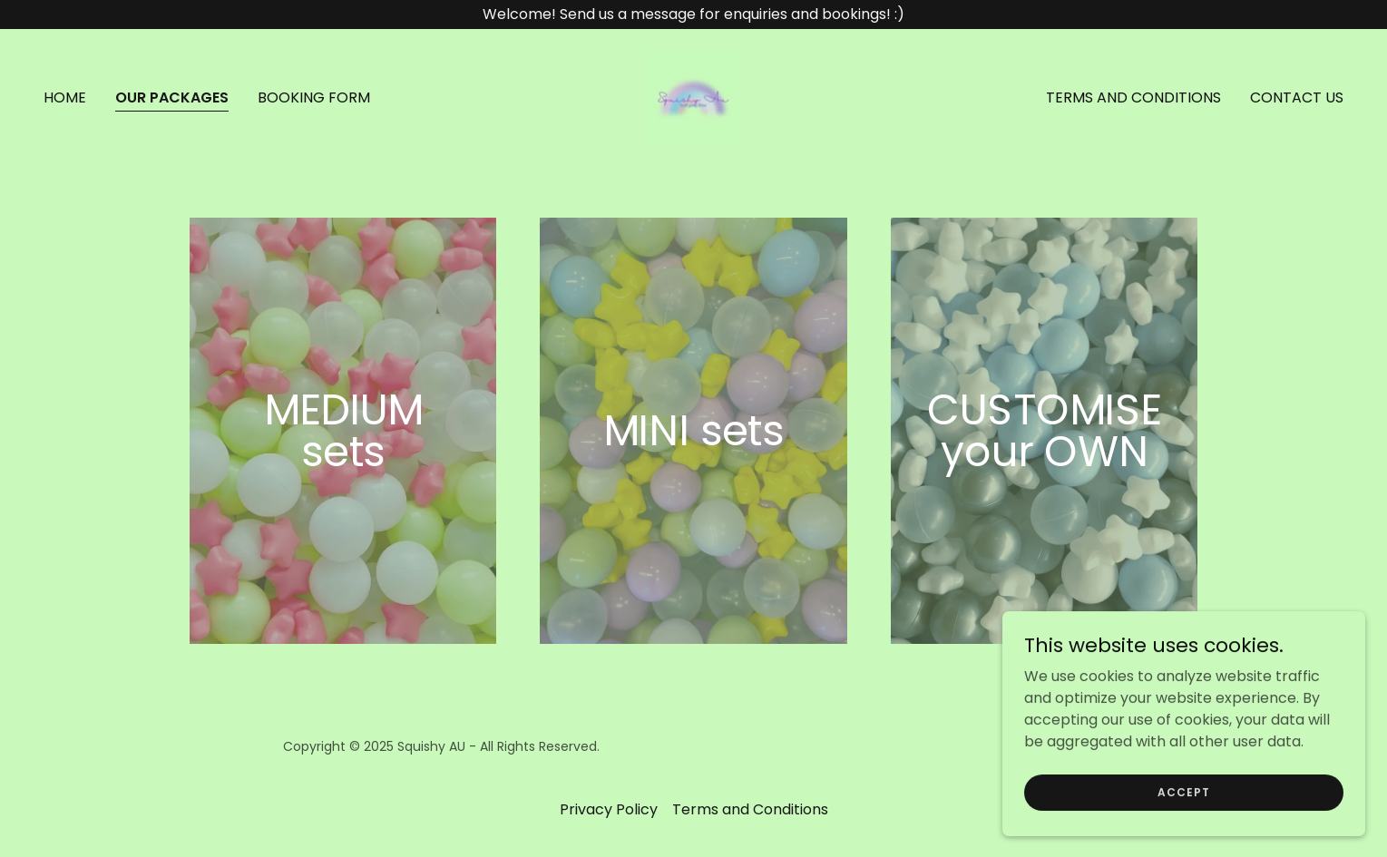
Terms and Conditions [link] (1133, 97)
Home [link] (65, 97)
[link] (693, 96)
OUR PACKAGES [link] (172, 97)
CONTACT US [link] (1296, 97)
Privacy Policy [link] (609, 809)
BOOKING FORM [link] (314, 97)
